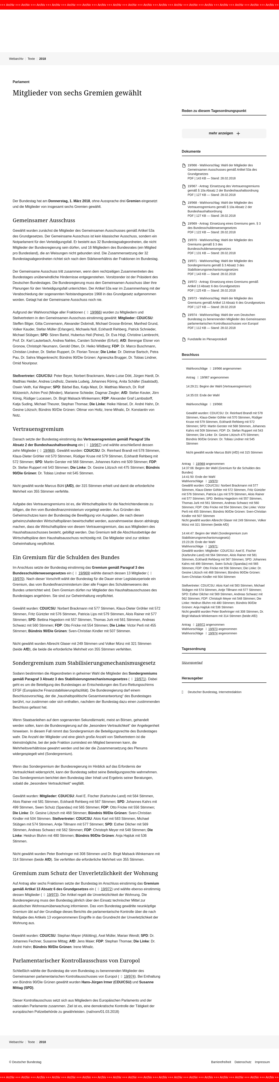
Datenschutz (243, 1062)
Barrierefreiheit (221, 1062)
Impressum (262, 1062)
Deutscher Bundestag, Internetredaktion (215, 692)
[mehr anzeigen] (224, 133)
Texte (31, 58)
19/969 (81, 573)
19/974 (126, 976)
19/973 (49, 895)
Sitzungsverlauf (192, 662)
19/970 (210, 481)
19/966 (93, 312)
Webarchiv (16, 58)
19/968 (46, 450)
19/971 (137, 679)
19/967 (92, 445)
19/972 (103, 889)
